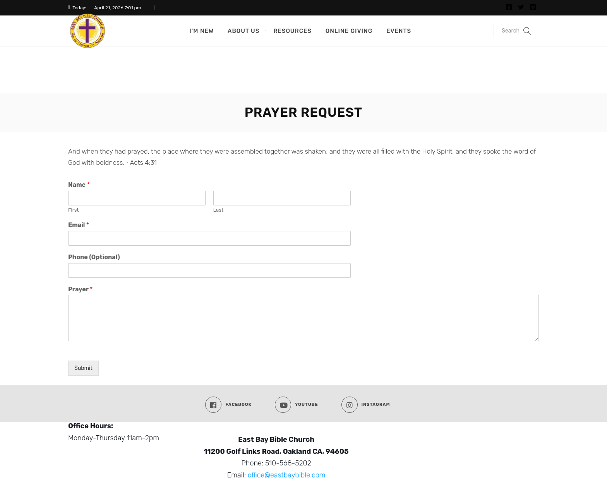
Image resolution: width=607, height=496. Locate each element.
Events (398, 30)
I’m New (201, 30)
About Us (243, 30)
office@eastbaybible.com (287, 475)
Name (79, 184)
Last (218, 210)
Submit (83, 368)
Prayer (80, 289)
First (73, 210)
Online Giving (349, 30)
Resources (292, 30)
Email (78, 225)
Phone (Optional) (94, 257)
